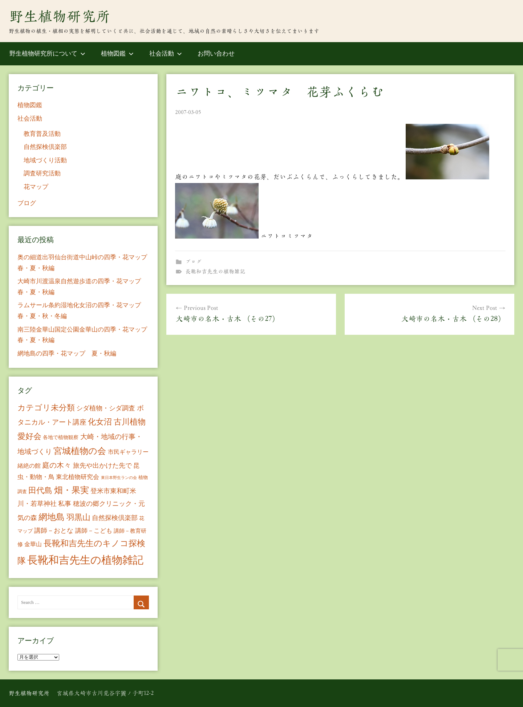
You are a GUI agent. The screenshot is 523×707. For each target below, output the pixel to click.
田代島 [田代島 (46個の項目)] (40, 490)
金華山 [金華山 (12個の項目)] (33, 544)
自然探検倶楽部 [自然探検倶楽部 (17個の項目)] (115, 517)
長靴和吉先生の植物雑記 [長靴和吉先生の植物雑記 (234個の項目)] (85, 560)
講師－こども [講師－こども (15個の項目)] (93, 530)
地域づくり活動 (45, 160)
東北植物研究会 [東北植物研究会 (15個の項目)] (77, 477)
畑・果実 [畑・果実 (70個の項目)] (71, 490)
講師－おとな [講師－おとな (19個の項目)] (53, 530)
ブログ (193, 261)
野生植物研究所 (59, 16)
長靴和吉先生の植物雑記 (215, 271)
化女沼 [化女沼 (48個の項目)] (100, 421)
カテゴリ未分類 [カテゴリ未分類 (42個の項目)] (46, 407)
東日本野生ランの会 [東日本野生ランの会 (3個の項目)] (119, 478)
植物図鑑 (117, 53)
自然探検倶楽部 (45, 146)
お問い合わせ (216, 53)
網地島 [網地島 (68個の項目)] (51, 517)
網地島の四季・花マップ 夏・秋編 (66, 353)
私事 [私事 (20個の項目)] (64, 503)
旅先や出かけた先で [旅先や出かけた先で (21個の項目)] (102, 465)
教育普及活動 (42, 133)
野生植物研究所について (47, 53)
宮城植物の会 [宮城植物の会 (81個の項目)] (79, 451)
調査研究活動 (42, 173)
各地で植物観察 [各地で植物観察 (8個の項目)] (60, 437)
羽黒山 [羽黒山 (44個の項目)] (78, 517)
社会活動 (165, 53)
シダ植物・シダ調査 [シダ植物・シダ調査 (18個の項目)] (105, 408)
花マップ (36, 186)
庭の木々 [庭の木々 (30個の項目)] (56, 465)
